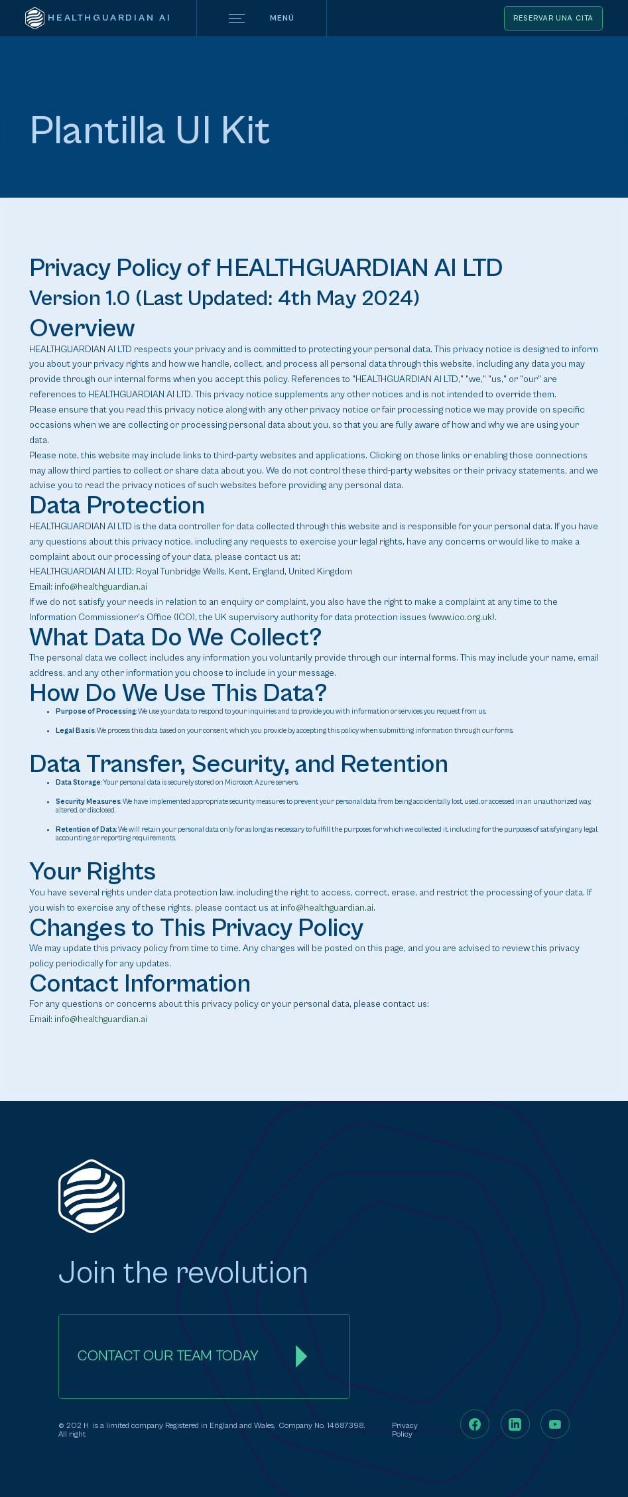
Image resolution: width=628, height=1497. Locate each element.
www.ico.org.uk (461, 617)
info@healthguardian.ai (100, 587)
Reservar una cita (553, 18)
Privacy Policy (405, 1430)
